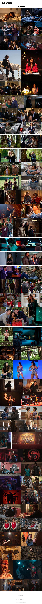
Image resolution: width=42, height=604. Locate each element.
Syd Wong (7, 3)
